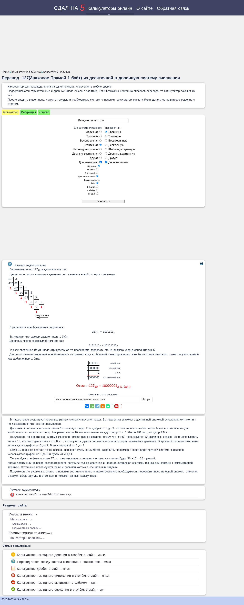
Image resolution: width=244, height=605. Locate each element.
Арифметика (21, 523)
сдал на (69, 8)
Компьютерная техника (30, 533)
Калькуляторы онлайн (110, 10)
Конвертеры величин (27, 538)
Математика (21, 519)
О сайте (144, 8)
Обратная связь (173, 8)
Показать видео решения (27, 264)
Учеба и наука (23, 514)
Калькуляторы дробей (27, 527)
